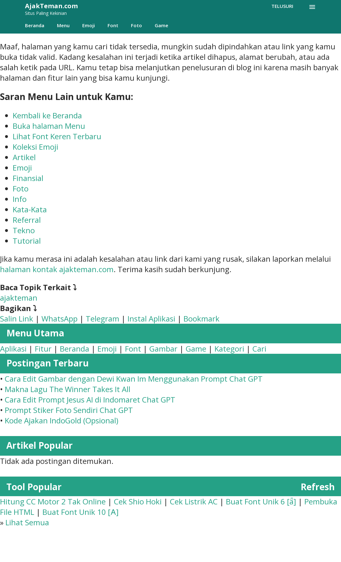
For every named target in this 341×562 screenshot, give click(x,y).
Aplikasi (13, 348)
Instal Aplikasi (151, 318)
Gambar (163, 348)
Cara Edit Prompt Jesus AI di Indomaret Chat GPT (90, 399)
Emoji (88, 25)
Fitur (43, 348)
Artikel (24, 157)
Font (113, 25)
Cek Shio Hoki (138, 501)
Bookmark (201, 318)
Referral (27, 220)
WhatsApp (59, 318)
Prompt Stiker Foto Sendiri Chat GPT (69, 410)
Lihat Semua (27, 522)
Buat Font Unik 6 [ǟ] (261, 501)
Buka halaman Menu (49, 126)
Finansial (28, 178)
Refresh (318, 487)
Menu (63, 25)
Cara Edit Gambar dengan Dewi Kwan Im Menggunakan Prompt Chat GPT (134, 378)
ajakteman (18, 297)
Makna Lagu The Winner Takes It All (67, 389)
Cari (259, 348)
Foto (136, 25)
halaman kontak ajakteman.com (57, 269)
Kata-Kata (30, 209)
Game (161, 25)
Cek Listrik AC (194, 501)
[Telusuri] (282, 6)
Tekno (24, 230)
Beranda (34, 25)
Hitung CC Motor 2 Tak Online (53, 501)
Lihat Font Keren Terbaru (57, 136)
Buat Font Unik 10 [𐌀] (80, 512)
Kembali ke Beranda (47, 115)
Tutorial (27, 240)
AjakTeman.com (51, 6)
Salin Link (16, 318)
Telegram (102, 318)
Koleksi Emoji (35, 146)
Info (20, 199)
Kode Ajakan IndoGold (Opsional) (61, 420)
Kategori (229, 348)
